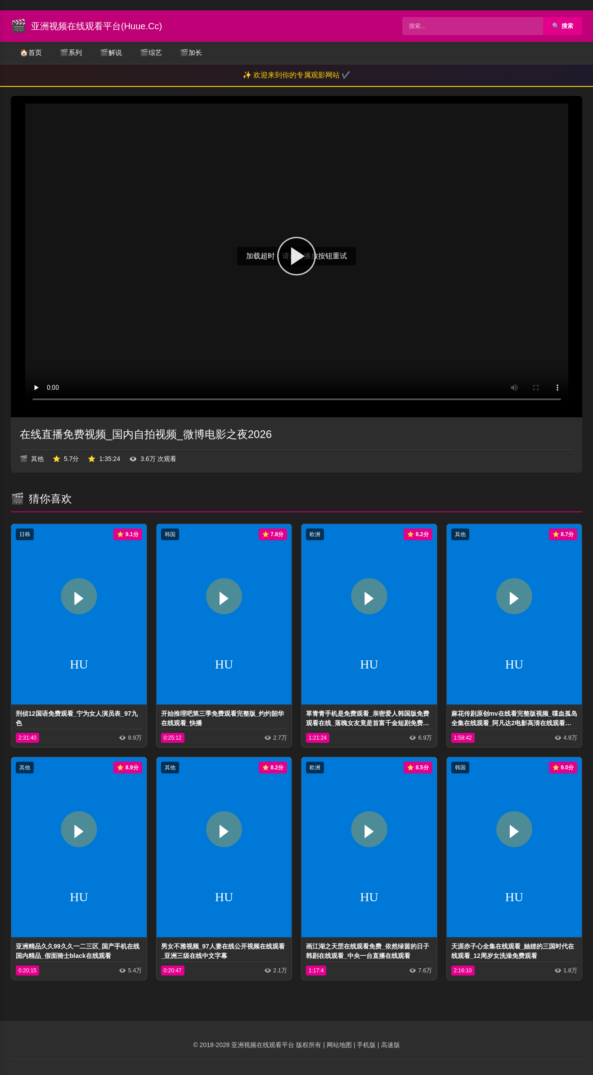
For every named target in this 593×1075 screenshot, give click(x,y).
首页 (31, 53)
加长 (191, 53)
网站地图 (339, 1044)
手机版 (366, 1044)
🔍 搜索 (562, 26)
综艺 (151, 53)
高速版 (390, 1044)
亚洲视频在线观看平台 (262, 1044)
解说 (111, 53)
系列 (71, 53)
